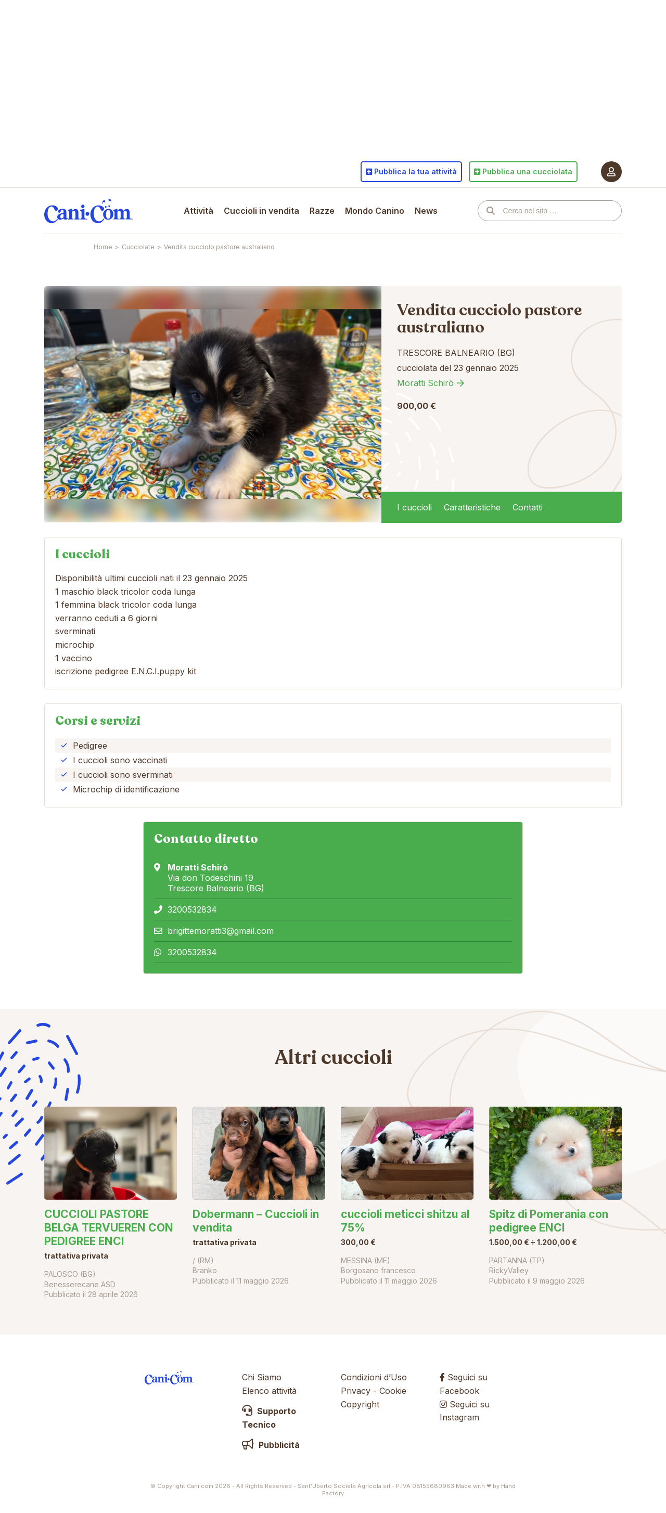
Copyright (360, 1404)
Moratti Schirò (425, 383)
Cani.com (88, 211)
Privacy (355, 1391)
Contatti (528, 507)
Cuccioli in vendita (261, 211)
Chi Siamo (261, 1377)
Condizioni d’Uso (374, 1377)
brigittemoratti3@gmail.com (221, 931)
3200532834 (192, 909)
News (426, 211)
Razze (322, 211)
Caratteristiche (472, 507)
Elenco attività (269, 1391)
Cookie (392, 1391)
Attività (198, 211)
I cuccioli (414, 507)
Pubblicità (271, 1445)
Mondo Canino (374, 211)
